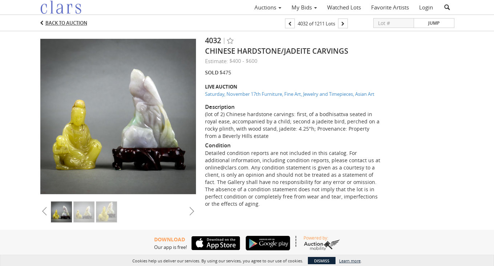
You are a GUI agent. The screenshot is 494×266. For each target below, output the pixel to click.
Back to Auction (66, 23)
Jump (433, 23)
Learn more (350, 260)
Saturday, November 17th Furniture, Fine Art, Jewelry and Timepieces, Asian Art (289, 94)
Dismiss (321, 260)
